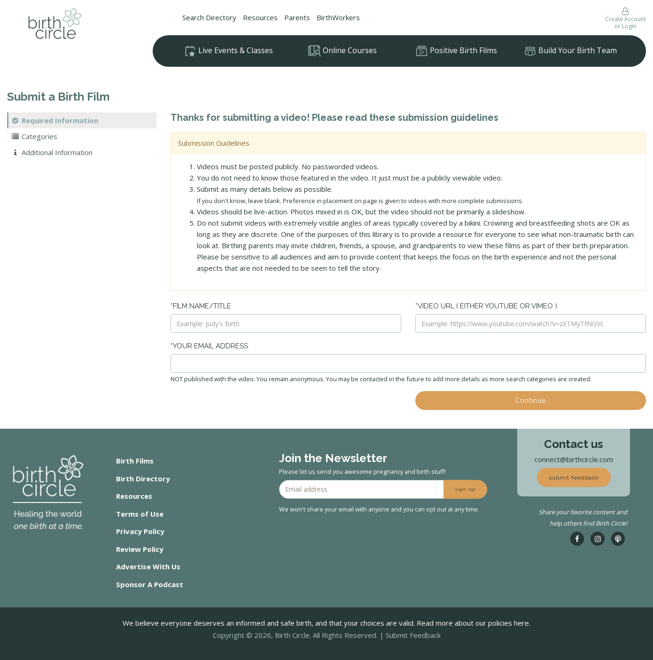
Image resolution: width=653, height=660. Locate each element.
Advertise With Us (148, 566)
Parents (297, 17)
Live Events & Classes (228, 51)
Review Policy (139, 549)
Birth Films (135, 460)
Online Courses (342, 50)
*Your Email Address (209, 346)
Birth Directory (143, 478)
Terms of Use (139, 514)
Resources (260, 17)
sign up (465, 489)
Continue (530, 400)
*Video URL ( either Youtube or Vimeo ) (486, 306)
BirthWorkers (338, 17)
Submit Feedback (413, 635)
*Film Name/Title (201, 306)
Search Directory (209, 17)
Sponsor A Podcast (149, 584)
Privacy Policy (140, 531)
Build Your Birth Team (570, 51)
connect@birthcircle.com (574, 459)
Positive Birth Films (456, 51)
